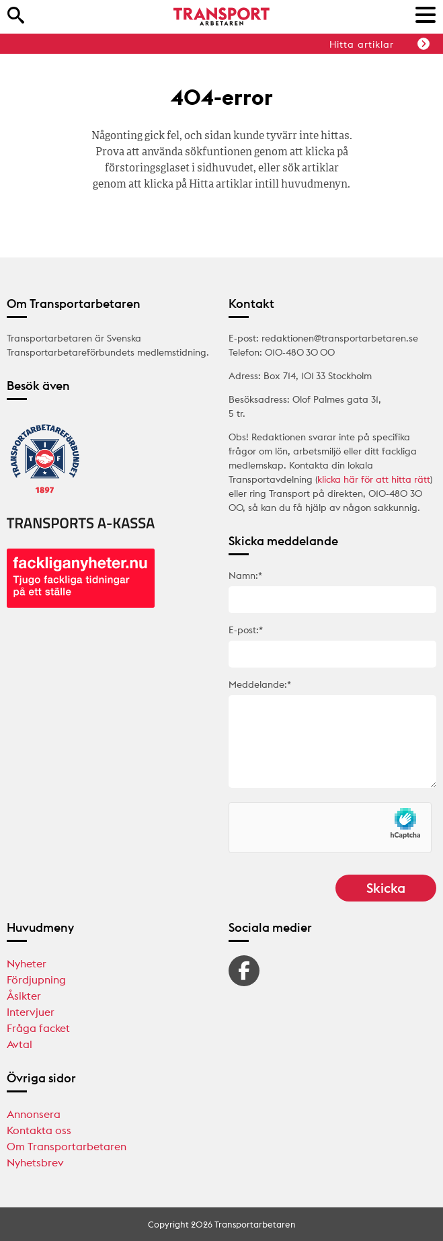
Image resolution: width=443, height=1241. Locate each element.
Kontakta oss (39, 1130)
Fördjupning (36, 979)
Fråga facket (38, 1028)
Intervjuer (30, 1011)
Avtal (19, 1044)
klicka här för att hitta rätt (373, 479)
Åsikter (24, 995)
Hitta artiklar (379, 44)
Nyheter (26, 963)
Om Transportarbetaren (66, 1146)
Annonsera (34, 1114)
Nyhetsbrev (35, 1162)
